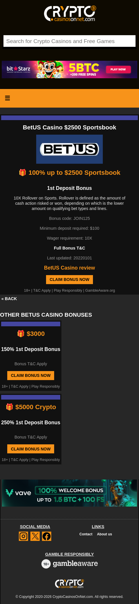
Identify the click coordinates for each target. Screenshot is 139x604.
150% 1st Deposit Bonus (30, 349)
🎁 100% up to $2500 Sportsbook (69, 172)
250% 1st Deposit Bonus (30, 422)
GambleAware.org (100, 290)
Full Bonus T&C (69, 248)
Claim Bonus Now (69, 279)
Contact (85, 534)
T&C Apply (42, 290)
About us (104, 534)
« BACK (9, 298)
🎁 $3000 (31, 333)
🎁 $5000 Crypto (31, 407)
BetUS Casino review (69, 268)
